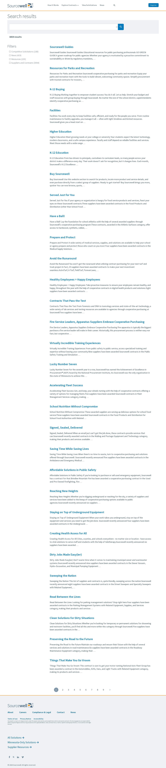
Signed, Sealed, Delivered (66, 427)
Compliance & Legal (41, 712)
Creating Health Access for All (68, 533)
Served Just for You (62, 195)
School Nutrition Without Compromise (74, 406)
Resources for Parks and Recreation (72, 68)
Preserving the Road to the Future (71, 639)
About (10, 712)
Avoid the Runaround (63, 258)
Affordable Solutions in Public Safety (73, 470)
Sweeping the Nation (63, 575)
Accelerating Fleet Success (66, 385)
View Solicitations (89, 5)
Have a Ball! (57, 216)
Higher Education (61, 131)
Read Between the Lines (65, 597)
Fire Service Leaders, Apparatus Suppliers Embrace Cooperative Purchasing (97, 322)
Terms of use (12, 719)
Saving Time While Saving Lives (69, 449)
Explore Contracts (70, 5)
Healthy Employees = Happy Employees (75, 279)
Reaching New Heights (64, 491)
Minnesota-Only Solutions (23, 742)
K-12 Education (59, 152)
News (102, 5)
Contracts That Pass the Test (68, 301)
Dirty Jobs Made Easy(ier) (66, 554)
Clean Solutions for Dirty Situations (72, 618)
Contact (61, 712)
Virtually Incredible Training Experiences (75, 343)
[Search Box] (63, 27)
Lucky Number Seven (63, 364)
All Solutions (16, 737)
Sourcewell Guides (61, 47)
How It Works (53, 5)
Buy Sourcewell (60, 174)
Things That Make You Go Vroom (70, 660)
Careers (22, 712)
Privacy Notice (25, 719)
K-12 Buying (57, 89)
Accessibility (38, 719)
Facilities (55, 110)
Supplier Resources (20, 747)
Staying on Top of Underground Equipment (77, 512)
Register (153, 5)
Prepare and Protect (62, 237)
